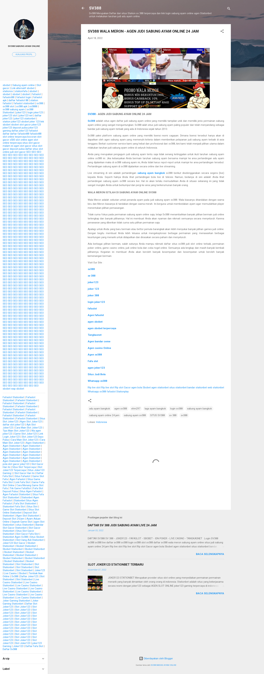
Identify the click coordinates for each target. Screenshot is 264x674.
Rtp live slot (94, 387)
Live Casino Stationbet (21, 581)
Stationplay (122, 391)
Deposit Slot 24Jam (13, 518)
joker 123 (93, 288)
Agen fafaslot (96, 315)
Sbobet (23, 573)
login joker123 (96, 302)
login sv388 (176, 408)
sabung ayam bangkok (151, 173)
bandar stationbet (197, 387)
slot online (21, 139)
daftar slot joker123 (13, 424)
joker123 (93, 282)
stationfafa (21, 91)
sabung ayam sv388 (135, 415)
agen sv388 (120, 408)
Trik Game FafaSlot (20, 488)
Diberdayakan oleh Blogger (156, 658)
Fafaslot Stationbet (13, 397)
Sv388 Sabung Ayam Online (24, 46)
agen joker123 (96, 367)
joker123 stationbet (25, 118)
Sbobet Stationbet (26, 546)
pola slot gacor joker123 (16, 464)
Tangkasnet (95, 334)
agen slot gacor (22, 145)
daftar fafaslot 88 (18, 100)
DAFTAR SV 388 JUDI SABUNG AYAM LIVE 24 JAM (122, 525)
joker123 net (26, 115)
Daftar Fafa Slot (34, 646)
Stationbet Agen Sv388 (15, 536)
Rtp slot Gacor (123, 387)
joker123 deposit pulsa (15, 127)
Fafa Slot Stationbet (25, 503)
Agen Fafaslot (17, 479)
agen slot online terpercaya (20, 141)
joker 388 (93, 295)
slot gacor (25, 124)
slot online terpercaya (15, 136)
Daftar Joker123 (29, 576)
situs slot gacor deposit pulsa (22, 147)
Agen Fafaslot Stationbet (16, 494)
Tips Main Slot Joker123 (16, 430)
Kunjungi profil (24, 54)
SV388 (95, 8)
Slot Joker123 (22, 606)
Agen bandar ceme (99, 341)
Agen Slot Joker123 (31, 421)
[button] (222, 31)
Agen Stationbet (35, 442)
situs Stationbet (25, 524)
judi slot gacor (18, 151)
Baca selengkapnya (210, 554)
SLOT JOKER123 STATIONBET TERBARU (116, 564)
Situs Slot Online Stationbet (21, 511)
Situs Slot (32, 506)
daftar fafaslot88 (19, 133)
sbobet (6, 85)
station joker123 (12, 121)
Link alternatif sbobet (23, 88)
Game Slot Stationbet (14, 509)
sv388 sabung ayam (14, 109)
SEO (28, 151)
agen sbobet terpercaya (102, 328)
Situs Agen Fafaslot (31, 491)
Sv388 (14, 576)
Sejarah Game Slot (21, 521)
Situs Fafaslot (22, 476)
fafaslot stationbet (24, 103)
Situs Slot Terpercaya (24, 467)
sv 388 (172, 415)
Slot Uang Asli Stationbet (30, 539)
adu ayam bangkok (99, 408)
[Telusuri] (229, 9)
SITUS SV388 (157, 415)
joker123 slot (10, 115)
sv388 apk (21, 106)
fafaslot (92, 308)
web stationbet (216, 387)
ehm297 (135, 408)
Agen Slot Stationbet (27, 515)
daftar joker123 (19, 130)
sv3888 (33, 106)
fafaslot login (23, 97)
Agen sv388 (95, 354)
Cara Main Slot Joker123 (28, 427)
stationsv (8, 91)
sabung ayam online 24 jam (104, 415)
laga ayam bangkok (155, 408)
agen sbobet (95, 321)
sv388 (184, 415)
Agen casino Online (99, 348)
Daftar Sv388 (10, 649)
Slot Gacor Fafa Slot (27, 533)
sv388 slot (8, 106)
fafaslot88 (8, 97)
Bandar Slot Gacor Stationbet (23, 526)
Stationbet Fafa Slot (14, 506)
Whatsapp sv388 (97, 380)
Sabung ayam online (23, 85)
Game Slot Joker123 (25, 433)
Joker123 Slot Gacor (14, 542)
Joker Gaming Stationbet (16, 600)
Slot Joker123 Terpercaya (22, 469)
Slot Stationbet (24, 564)
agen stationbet (160, 387)
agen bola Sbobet (141, 387)
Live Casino (10, 573)
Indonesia (101, 422)
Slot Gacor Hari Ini (24, 473)
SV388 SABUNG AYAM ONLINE (163, 665)
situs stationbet (178, 387)
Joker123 (40, 570)
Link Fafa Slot (22, 482)
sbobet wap (9, 388)
